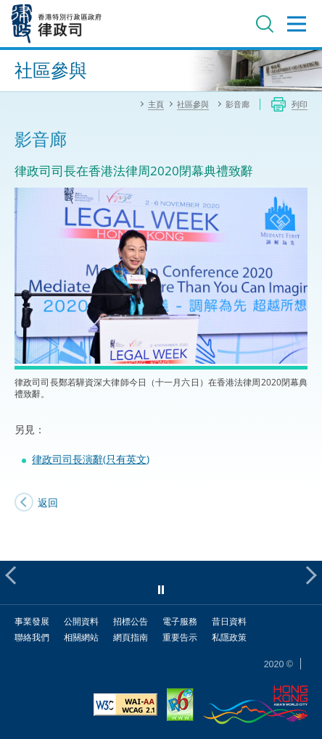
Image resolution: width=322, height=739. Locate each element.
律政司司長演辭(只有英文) (90, 459)
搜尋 (265, 24)
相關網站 (81, 637)
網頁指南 (130, 637)
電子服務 (179, 621)
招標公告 (130, 621)
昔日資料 (229, 621)
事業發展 (32, 621)
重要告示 (179, 637)
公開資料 (81, 621)
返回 (48, 502)
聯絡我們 (32, 637)
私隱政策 (229, 637)
